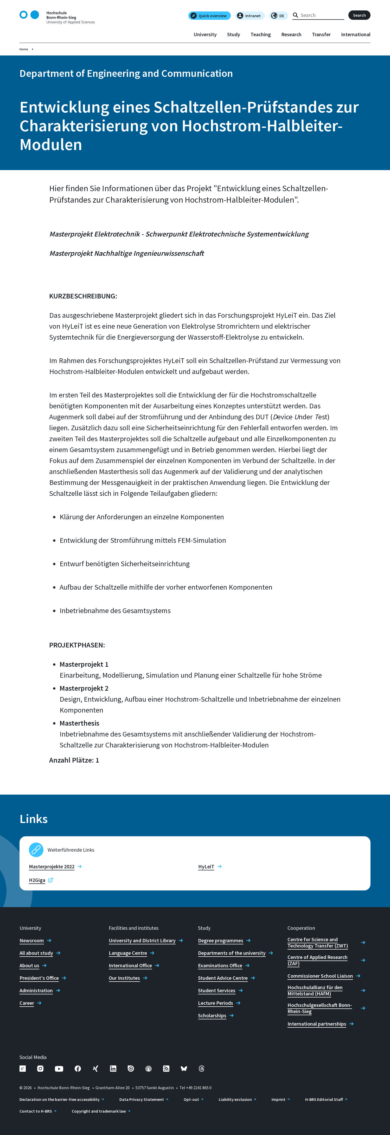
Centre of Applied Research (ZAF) (317, 960)
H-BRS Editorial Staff (324, 1099)
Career (27, 1003)
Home (24, 49)
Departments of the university (232, 953)
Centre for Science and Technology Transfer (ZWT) (317, 942)
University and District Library (142, 940)
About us (29, 965)
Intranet (249, 16)
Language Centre (128, 953)
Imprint (278, 1099)
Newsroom (32, 940)
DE (277, 16)
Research (291, 34)
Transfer (321, 34)
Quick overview (208, 16)
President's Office (39, 978)
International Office (130, 965)
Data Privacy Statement (141, 1099)
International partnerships (316, 1024)
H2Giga (37, 880)
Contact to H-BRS (36, 1111)
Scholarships (212, 1015)
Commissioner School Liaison (320, 976)
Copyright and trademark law (99, 1111)
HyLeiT (206, 866)
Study (233, 34)
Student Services (216, 990)
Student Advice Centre (223, 978)
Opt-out (191, 1099)
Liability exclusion (235, 1099)
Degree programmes (220, 940)
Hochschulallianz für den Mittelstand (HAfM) (315, 990)
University (205, 34)
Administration (36, 990)
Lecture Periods (215, 1003)
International (355, 34)
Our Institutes (124, 978)
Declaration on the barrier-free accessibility (60, 1099)
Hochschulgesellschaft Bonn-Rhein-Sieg (319, 1008)
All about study (36, 953)
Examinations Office (220, 965)
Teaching (261, 34)
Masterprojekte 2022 (51, 866)
